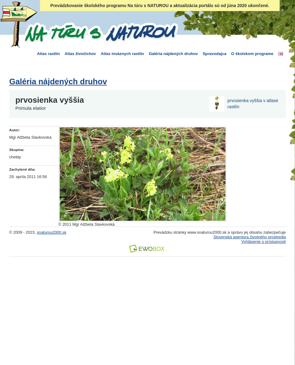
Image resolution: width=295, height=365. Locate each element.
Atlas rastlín (48, 53)
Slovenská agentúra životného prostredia (249, 237)
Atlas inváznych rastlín (122, 53)
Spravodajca (214, 53)
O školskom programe (252, 53)
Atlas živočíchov (80, 53)
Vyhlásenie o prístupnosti (263, 241)
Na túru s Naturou (100, 32)
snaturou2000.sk (51, 232)
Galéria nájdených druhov (173, 53)
